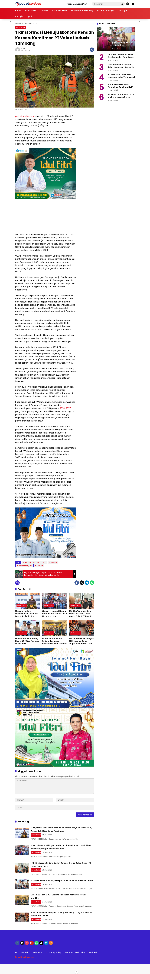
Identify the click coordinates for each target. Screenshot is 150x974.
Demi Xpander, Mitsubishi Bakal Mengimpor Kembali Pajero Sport (120, 66)
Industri (54, 562)
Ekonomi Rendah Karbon (35, 562)
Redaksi (93, 962)
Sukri (23, 49)
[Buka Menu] (133, 3)
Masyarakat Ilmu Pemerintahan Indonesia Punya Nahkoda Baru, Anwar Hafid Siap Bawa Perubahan (26, 614)
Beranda (25, 962)
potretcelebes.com (25, 116)
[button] (120, 4)
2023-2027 (65, 408)
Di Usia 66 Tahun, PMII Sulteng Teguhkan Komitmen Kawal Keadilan (54, 641)
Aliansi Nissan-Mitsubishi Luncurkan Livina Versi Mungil (121, 75)
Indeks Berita (39, 962)
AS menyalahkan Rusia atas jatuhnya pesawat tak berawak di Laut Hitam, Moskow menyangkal (121, 95)
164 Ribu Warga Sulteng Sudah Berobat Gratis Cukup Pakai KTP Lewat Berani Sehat (80, 614)
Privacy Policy (55, 962)
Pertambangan (25, 566)
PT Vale (40, 566)
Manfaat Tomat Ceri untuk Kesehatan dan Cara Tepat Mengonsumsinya (121, 56)
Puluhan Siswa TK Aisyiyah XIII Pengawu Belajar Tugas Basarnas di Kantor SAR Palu (81, 641)
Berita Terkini (20, 27)
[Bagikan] (92, 49)
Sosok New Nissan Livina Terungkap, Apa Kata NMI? (120, 85)
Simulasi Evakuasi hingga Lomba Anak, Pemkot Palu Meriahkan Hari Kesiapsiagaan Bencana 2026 (54, 614)
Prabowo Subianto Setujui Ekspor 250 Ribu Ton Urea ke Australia (27, 641)
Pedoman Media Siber (75, 962)
